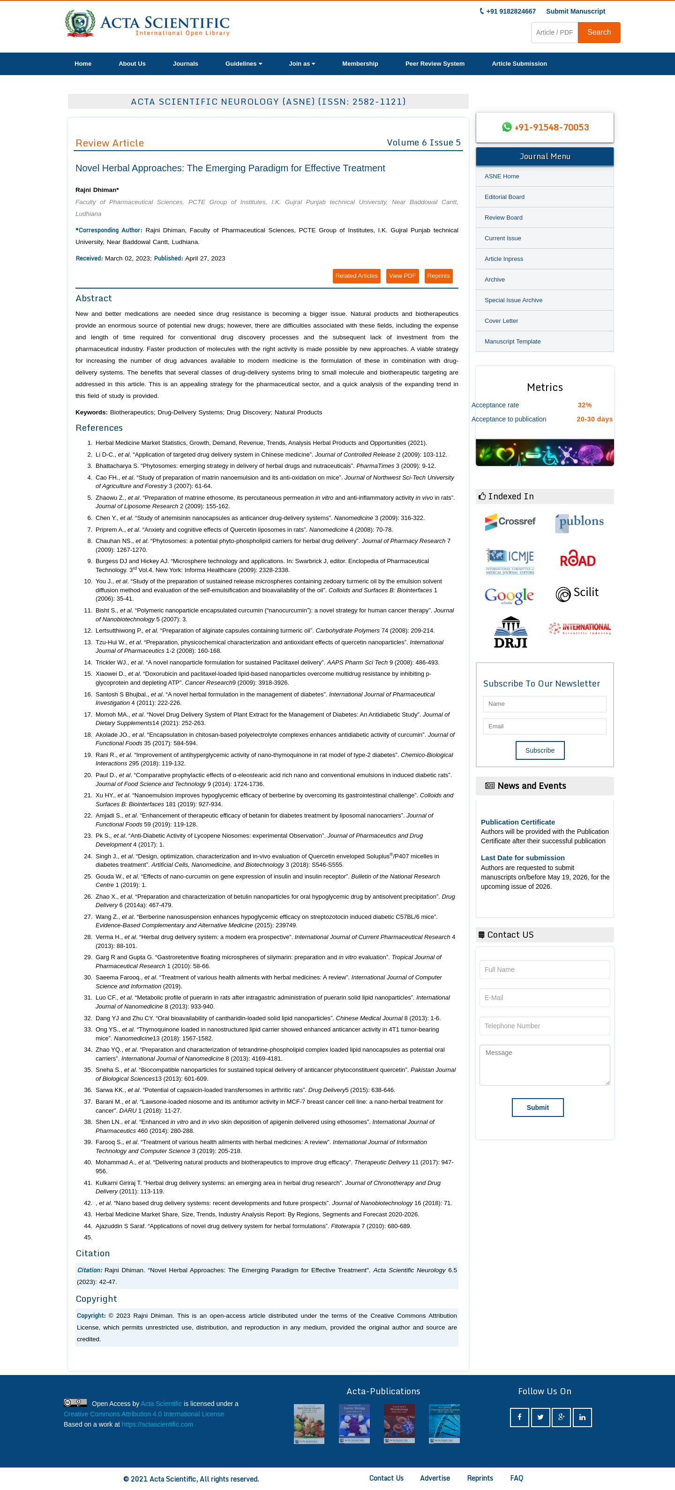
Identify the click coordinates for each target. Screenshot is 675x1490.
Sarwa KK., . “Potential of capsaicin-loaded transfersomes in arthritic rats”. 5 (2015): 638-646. (245, 1089)
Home (83, 63)
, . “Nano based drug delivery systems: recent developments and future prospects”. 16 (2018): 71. (274, 1203)
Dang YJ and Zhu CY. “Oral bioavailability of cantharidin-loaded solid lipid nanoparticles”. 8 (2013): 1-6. (268, 1018)
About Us (132, 63)
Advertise (435, 1478)
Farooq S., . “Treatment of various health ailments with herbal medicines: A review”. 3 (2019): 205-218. (261, 1146)
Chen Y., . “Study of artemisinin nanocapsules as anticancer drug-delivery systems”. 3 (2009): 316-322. (260, 517)
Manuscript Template (513, 341)
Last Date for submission (523, 858)
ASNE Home (502, 176)
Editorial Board (505, 196)
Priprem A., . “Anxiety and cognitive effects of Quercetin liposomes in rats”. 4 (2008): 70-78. (244, 529)
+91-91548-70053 (552, 127)
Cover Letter (501, 320)
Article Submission (519, 63)
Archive (495, 279)
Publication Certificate (518, 822)
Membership (360, 63)
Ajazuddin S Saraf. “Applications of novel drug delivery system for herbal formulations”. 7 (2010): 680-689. (254, 1226)
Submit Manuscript (575, 11)
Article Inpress (504, 258)
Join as (302, 63)
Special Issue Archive (514, 300)
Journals (185, 63)
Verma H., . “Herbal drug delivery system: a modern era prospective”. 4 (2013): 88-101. (275, 941)
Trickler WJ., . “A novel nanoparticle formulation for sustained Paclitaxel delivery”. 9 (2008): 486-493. (268, 662)
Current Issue (503, 238)
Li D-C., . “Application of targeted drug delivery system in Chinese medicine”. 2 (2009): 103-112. (271, 454)
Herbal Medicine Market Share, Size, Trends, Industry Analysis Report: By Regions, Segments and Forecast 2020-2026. (258, 1214)
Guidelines (243, 63)
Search (599, 32)
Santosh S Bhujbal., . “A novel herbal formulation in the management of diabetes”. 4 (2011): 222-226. (265, 699)
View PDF (402, 275)
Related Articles (357, 275)
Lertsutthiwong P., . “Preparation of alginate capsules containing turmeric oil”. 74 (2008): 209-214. (265, 630)
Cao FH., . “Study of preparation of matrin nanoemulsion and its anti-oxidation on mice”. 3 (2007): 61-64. (275, 482)
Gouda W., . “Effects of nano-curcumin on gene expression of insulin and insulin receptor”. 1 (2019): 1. (268, 881)
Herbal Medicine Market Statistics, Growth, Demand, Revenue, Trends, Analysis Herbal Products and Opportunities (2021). (261, 442)
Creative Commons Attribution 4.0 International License (144, 1414)
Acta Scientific (161, 1403)
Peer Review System (435, 63)
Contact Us (386, 1478)
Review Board (504, 217)
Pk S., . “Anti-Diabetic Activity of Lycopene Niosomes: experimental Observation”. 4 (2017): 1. (259, 840)
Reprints (439, 275)
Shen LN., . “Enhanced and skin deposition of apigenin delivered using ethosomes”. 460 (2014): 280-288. (265, 1126)
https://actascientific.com (158, 1424)
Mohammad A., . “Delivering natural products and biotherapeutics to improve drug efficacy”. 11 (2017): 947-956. (275, 1167)
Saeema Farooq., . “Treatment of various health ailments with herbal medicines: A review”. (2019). (269, 982)
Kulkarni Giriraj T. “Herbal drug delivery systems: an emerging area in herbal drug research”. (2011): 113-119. (268, 1187)
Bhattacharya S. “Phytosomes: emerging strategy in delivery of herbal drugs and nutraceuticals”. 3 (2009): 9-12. (266, 465)
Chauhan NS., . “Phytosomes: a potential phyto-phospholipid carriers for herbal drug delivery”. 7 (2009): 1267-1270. (273, 545)
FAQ (516, 1478)
